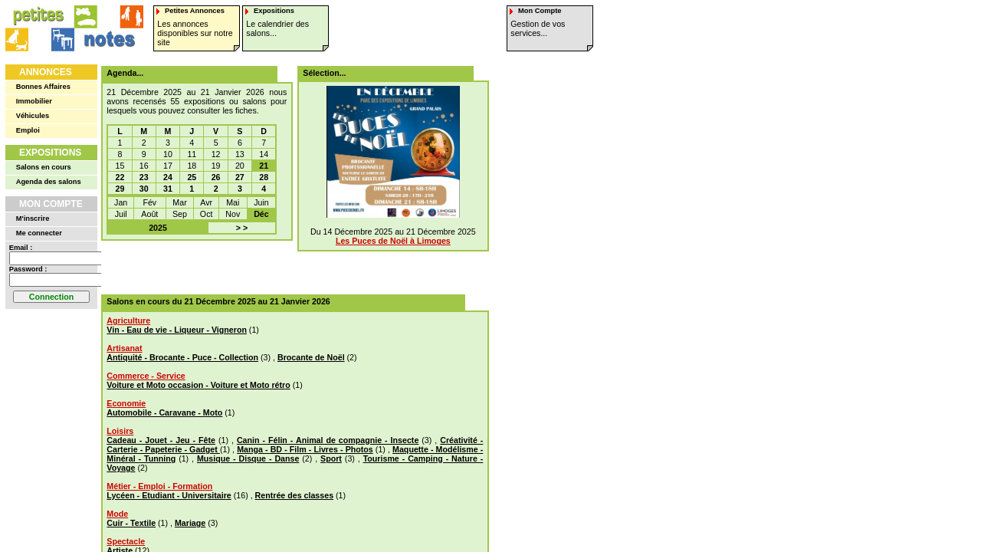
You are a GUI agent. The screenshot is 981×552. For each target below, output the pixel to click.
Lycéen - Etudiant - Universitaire (169, 495)
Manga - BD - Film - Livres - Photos (305, 449)
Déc (261, 214)
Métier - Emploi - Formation (159, 486)
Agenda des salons (48, 182)
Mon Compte (51, 204)
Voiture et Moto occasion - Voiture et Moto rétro (198, 384)
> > (242, 227)
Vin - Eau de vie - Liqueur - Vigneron (177, 329)
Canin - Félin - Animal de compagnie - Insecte (327, 440)
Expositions (50, 152)
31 (167, 188)
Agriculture (128, 320)
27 (239, 177)
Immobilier (34, 101)
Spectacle (126, 541)
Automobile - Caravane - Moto (164, 412)
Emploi (28, 130)
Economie (126, 403)
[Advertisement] (289, 268)
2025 (158, 227)
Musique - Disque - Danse (248, 458)
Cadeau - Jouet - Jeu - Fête (161, 440)
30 (144, 188)
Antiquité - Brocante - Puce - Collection (182, 357)
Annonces (45, 72)
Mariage (190, 522)
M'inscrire (33, 218)
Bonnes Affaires (43, 86)
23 (144, 177)
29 (120, 188)
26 (216, 177)
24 (167, 177)
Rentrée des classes (294, 495)
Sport (331, 458)
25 (191, 177)
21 (263, 165)
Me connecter (39, 233)
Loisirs (120, 430)
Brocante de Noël (311, 357)
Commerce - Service (146, 375)
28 (263, 177)
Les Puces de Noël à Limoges (393, 240)
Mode (117, 513)
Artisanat (124, 348)
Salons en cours (43, 167)
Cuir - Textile (131, 522)
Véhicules (33, 116)
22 (120, 177)
